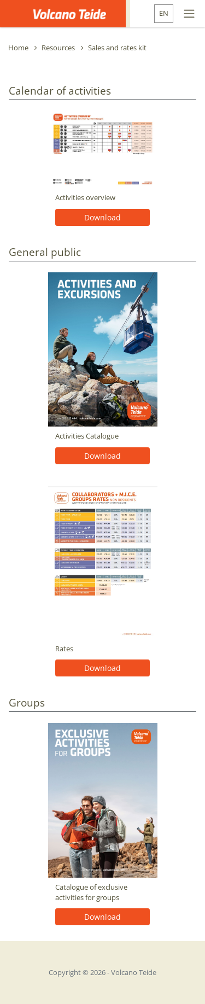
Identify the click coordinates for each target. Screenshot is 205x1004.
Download (102, 217)
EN (163, 13)
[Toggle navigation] (189, 13)
